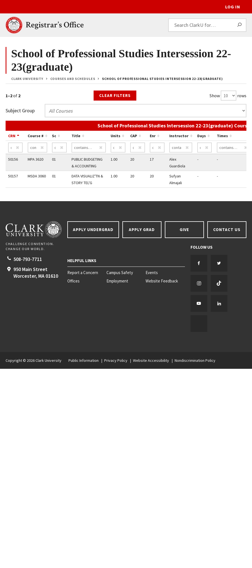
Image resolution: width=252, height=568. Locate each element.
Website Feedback (162, 281)
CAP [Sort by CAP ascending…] (133, 135)
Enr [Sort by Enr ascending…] (153, 135)
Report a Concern (82, 272)
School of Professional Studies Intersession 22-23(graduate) (162, 79)
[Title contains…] (89, 147)
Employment (117, 281)
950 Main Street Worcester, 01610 (35, 272)
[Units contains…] (118, 147)
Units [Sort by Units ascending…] (115, 135)
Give (184, 229)
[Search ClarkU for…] (207, 25)
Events (152, 272)
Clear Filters (115, 95)
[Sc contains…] (59, 147)
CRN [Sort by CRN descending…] (11, 135)
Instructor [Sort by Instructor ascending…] (179, 135)
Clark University (27, 79)
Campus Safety (119, 272)
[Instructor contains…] (180, 147)
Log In (232, 6)
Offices (73, 281)
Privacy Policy (115, 360)
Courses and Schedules (72, 79)
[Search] (240, 25)
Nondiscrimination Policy (195, 360)
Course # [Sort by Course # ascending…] (36, 135)
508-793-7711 (27, 259)
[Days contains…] (204, 147)
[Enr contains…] (157, 147)
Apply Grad (142, 229)
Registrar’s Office (55, 25)
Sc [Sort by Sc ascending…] (54, 135)
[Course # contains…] (37, 147)
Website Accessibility (151, 360)
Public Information (83, 360)
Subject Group (20, 110)
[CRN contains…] (15, 147)
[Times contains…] (234, 147)
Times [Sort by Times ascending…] (222, 135)
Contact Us (227, 229)
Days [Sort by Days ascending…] (201, 135)
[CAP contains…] (137, 147)
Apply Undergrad (93, 229)
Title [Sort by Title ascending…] (76, 135)
